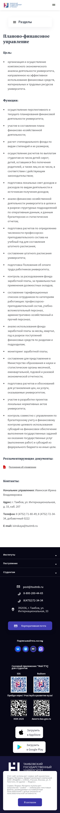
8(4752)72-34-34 (30, 601)
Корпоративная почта (30, 625)
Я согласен (30, 802)
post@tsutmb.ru (30, 587)
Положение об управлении (22, 466)
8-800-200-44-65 (30, 594)
